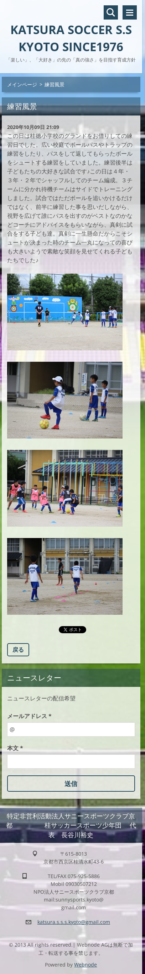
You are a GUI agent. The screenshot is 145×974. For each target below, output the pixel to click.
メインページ (22, 84)
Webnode (85, 964)
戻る (18, 649)
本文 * (15, 748)
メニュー (130, 12)
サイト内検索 (111, 12)
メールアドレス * (29, 716)
